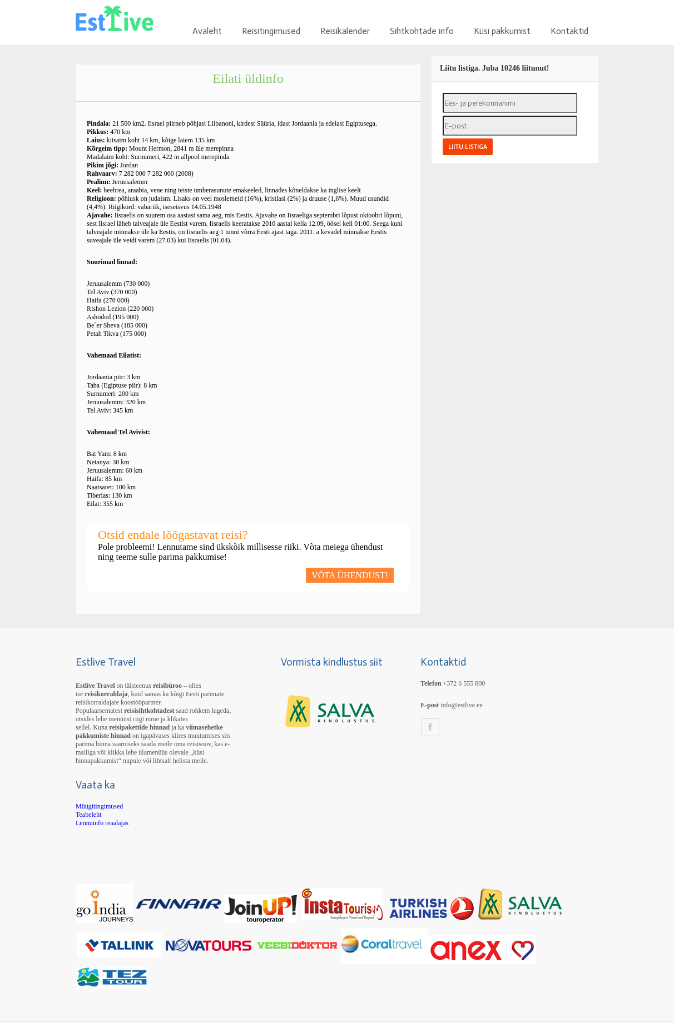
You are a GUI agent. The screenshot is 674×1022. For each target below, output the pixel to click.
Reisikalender (345, 31)
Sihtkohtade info (422, 31)
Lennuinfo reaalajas (102, 823)
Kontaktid (569, 31)
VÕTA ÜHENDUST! (349, 575)
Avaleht (207, 31)
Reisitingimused (271, 31)
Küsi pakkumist (502, 31)
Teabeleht (88, 814)
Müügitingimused (99, 806)
